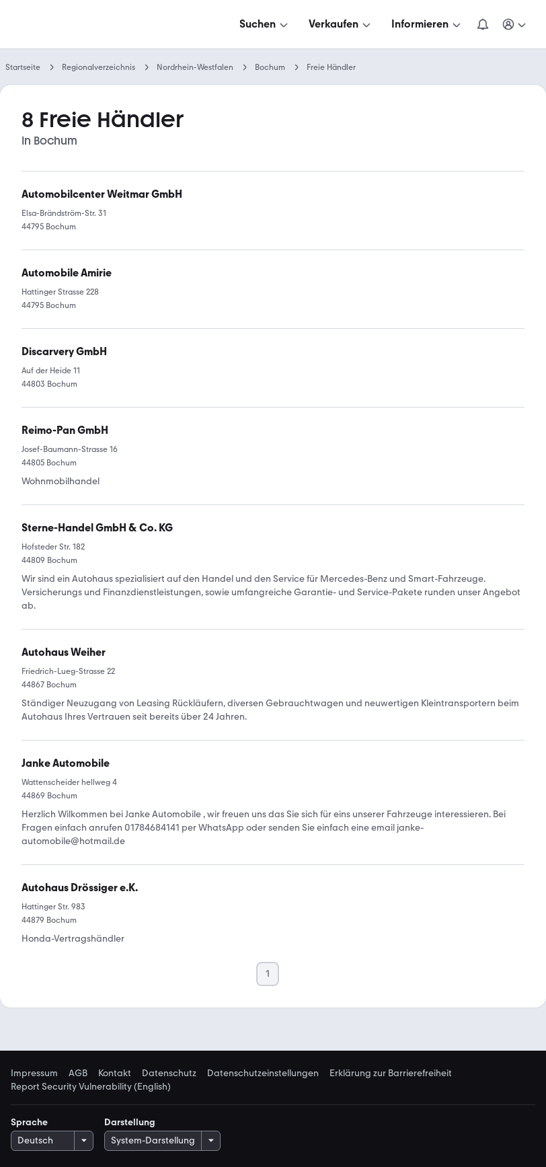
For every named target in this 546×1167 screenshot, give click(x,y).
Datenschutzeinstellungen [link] (263, 1073)
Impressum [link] (34, 1073)
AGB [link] (78, 1073)
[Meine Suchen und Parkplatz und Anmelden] (515, 24)
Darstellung (129, 1122)
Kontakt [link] (114, 1073)
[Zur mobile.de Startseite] (113, 24)
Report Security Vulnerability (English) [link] (91, 1087)
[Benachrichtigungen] (483, 24)
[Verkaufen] (341, 24)
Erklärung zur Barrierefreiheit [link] (390, 1073)
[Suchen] (265, 24)
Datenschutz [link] (169, 1073)
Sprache (29, 1122)
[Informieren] (427, 24)
